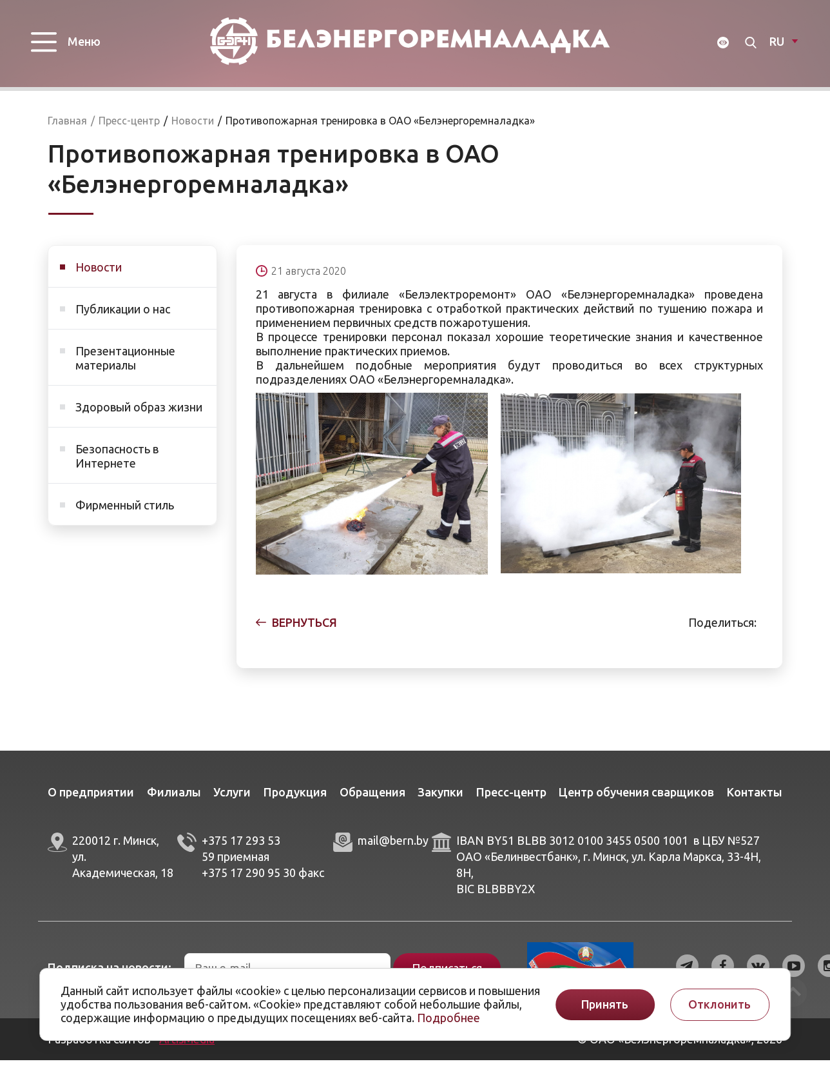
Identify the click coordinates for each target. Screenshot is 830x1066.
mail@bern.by (393, 846)
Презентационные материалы (125, 363)
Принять (604, 1004)
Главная (67, 126)
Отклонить (719, 1004)
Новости (98, 272)
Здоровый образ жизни (138, 412)
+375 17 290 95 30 (249, 877)
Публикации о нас (122, 314)
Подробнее (448, 1017)
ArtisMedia (187, 1044)
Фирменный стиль (124, 510)
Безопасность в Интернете (117, 461)
